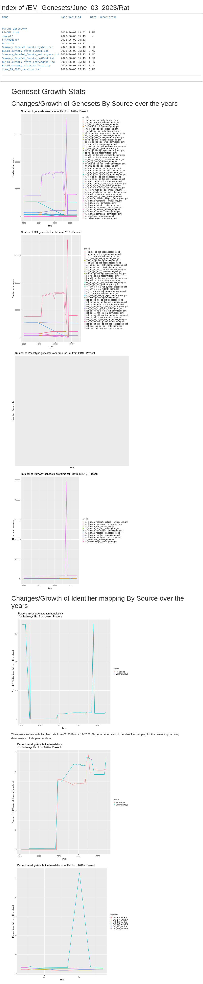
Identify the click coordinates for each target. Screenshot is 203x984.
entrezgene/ (10, 40)
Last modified (71, 17)
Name (5, 17)
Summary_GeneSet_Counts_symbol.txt (27, 47)
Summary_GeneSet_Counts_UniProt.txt (28, 58)
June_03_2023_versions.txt (21, 69)
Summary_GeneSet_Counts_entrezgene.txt (30, 54)
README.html (10, 32)
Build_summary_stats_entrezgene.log (28, 62)
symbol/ (7, 36)
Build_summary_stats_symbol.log (25, 51)
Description (108, 17)
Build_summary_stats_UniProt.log (26, 66)
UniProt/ (8, 44)
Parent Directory (14, 29)
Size (93, 17)
